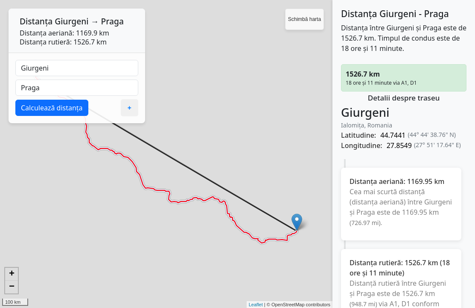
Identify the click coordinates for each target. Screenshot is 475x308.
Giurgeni (71, 21)
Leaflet (256, 304)
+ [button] (12, 274)
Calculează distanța (52, 108)
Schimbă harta (304, 19)
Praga (112, 21)
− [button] (12, 287)
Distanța (36, 21)
